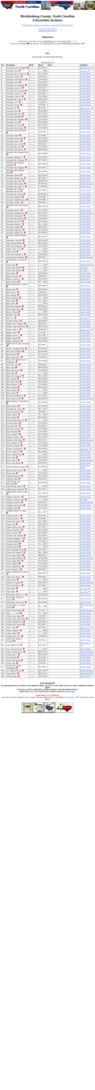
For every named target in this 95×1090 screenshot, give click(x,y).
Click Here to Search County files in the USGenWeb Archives (47, 25)
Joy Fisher (83, 268)
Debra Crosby (86, 108)
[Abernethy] (36, 57)
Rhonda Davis (85, 279)
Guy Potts (85, 71)
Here (30, 691)
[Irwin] (50, 57)
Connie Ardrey (85, 249)
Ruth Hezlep (86, 449)
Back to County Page (47, 30)
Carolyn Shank (85, 74)
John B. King (85, 285)
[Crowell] (44, 57)
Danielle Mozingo (86, 68)
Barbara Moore (85, 437)
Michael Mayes (85, 361)
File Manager (70, 691)
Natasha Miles (85, 431)
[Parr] (55, 57)
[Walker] (60, 57)
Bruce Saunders (85, 649)
